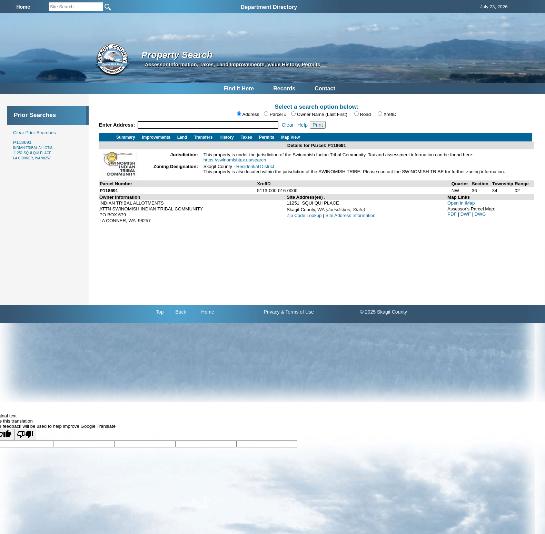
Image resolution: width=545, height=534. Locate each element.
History (226, 137)
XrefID (390, 114)
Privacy (272, 312)
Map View (290, 137)
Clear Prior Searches (34, 132)
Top (160, 312)
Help (302, 125)
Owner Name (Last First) (322, 114)
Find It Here (239, 88)
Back (180, 312)
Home (207, 312)
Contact (325, 88)
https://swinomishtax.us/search (235, 159)
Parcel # (278, 114)
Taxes (246, 137)
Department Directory (269, 7)
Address (250, 114)
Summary (125, 137)
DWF (466, 214)
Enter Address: (118, 125)
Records (284, 88)
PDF (452, 214)
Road (365, 114)
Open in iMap (461, 203)
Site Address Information (350, 215)
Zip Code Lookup (304, 215)
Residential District (255, 166)
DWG (480, 214)
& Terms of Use (297, 312)
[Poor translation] (25, 434)
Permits (266, 137)
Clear (288, 125)
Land (182, 137)
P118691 (34, 150)
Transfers (203, 137)
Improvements (156, 137)
